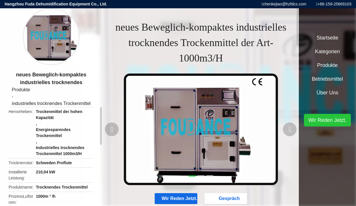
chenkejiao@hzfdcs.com (284, 4)
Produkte (21, 89)
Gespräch (226, 198)
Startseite (327, 38)
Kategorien (327, 51)
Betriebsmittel (327, 79)
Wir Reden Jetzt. (176, 198)
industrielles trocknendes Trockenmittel (51, 103)
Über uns (327, 93)
